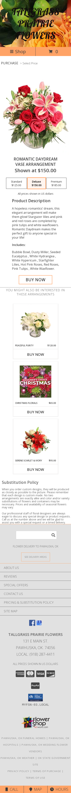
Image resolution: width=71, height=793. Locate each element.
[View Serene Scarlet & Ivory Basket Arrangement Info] (35, 439)
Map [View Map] (35, 789)
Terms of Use (35, 777)
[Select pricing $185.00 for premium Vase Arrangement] (56, 183)
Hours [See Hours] (59, 789)
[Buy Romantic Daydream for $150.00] (35, 279)
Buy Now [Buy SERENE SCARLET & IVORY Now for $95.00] (35, 469)
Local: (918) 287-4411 (35, 654)
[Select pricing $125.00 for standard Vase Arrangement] (16, 183)
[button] (35, 697)
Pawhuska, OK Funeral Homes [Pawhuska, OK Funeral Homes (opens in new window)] (24, 738)
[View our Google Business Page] (39, 624)
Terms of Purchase (47, 771)
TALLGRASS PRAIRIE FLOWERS (35, 23)
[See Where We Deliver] (35, 557)
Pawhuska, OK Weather (18, 758)
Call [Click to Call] (11, 789)
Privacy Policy (18, 771)
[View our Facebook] (32, 624)
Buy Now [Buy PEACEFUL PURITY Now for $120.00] (35, 354)
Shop (18, 51)
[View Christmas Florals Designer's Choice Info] (35, 381)
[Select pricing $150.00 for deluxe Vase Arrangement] (36, 183)
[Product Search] (36, 535)
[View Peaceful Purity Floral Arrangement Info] (35, 324)
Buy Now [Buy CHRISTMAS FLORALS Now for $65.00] (35, 412)
